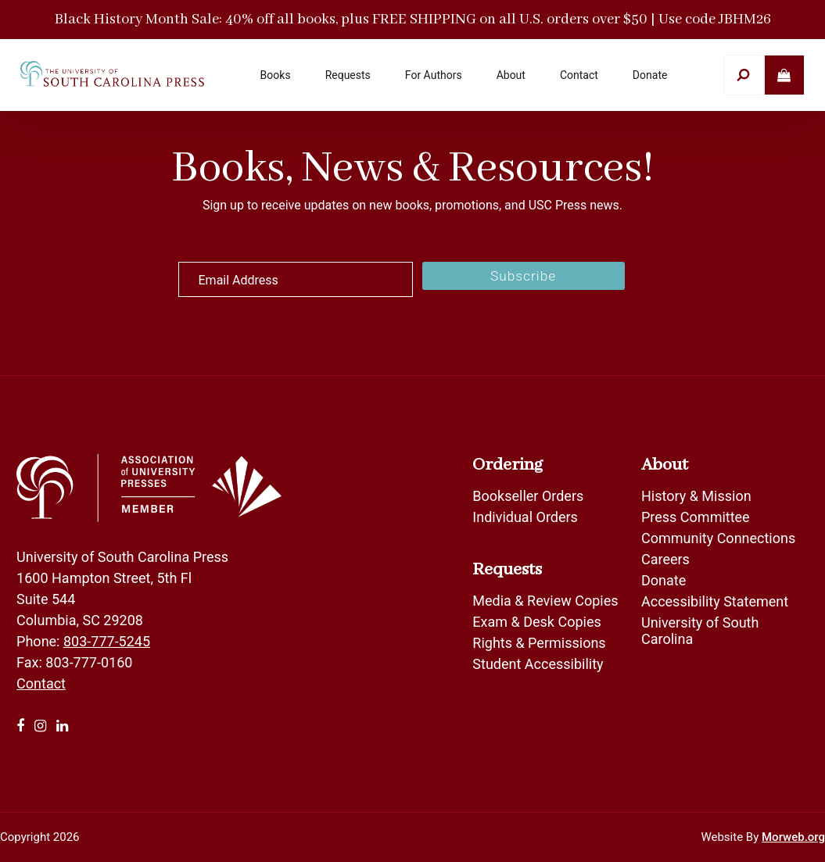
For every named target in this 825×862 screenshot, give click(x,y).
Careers (665, 559)
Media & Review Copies (545, 600)
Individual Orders (525, 517)
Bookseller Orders (527, 496)
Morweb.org (793, 837)
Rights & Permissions (538, 643)
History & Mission (696, 496)
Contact (41, 683)
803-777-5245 (106, 641)
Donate (663, 580)
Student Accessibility (539, 664)
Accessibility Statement (714, 601)
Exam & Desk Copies (536, 621)
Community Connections (718, 538)
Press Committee (695, 517)
